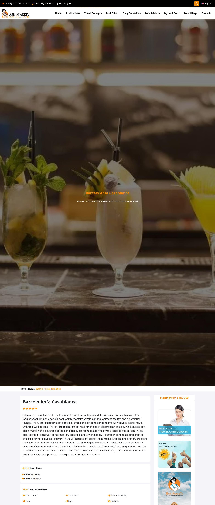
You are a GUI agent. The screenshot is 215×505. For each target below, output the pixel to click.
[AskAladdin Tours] (15, 13)
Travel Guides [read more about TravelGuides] (152, 13)
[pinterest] (63, 3)
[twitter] (60, 3)
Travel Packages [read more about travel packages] (93, 13)
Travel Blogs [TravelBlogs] (190, 13)
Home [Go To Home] (58, 13)
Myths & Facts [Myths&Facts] (171, 13)
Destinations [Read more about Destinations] (73, 13)
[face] (58, 3)
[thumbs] (174, 454)
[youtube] (70, 3)
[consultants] (174, 420)
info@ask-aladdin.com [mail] (17, 3)
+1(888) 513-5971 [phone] (45, 3)
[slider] (30, 408)
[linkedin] (65, 3)
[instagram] (68, 3)
